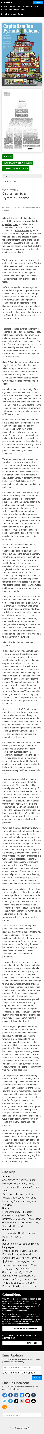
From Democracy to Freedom (17, 1211)
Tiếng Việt (7, 1282)
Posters (14, 190)
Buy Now (8, 156)
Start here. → (33, 1343)
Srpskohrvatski (10, 1272)
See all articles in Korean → (14, 14)
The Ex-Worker (9, 1233)
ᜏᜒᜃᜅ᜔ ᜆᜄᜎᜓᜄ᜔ (28, 1286)
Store (35, 7)
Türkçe (5, 1268)
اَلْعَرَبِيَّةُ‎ (22, 1272)
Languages (14, 10)
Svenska (23, 1275)
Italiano (24, 1250)
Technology (8, 1187)
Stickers (32, 1194)
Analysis (23, 1180)
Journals (13, 1194)
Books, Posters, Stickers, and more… (20, 1243)
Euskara (26, 1265)
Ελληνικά (24, 1258)
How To (22, 1183)
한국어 (29, 1272)
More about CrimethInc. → (27, 1328)
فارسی (13, 1268)
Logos (21, 1197)
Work (29, 246)
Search (4, 10)
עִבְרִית (5, 1279)
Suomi (33, 1258)
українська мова (29, 1279)
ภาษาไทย (14, 1279)
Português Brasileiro (31, 207)
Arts (4, 1180)
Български (14, 1261)
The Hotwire (14, 1236)
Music (13, 1197)
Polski (15, 1258)
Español (18, 207)
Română (6, 1275)
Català (17, 1282)
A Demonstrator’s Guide (27, 1187)
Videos (5, 1197)
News (30, 1183)
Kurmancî (7, 1286)
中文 (23, 1261)
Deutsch (9, 207)
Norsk (16, 1286)
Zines (5, 1194)
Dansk (31, 1275)
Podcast (6, 1229)
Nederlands (24, 1268)
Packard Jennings (23, 230)
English (6, 1250)
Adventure (13, 1180)
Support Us (38, 3)
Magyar (35, 1265)
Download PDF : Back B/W (16, 168)
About (23, 10)
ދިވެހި (23, 1282)
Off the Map (19, 1226)
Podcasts (27, 7)
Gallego (30, 1282)
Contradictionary (10, 1215)
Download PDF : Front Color (18, 163)
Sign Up (36, 1378)
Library (12, 7)
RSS (12, 1177)
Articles (6, 1176)
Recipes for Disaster (25, 1219)
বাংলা (15, 1275)
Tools (19, 7)
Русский (5, 210)
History (13, 1183)
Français (6, 1254)
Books (4, 7)
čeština (17, 1265)
